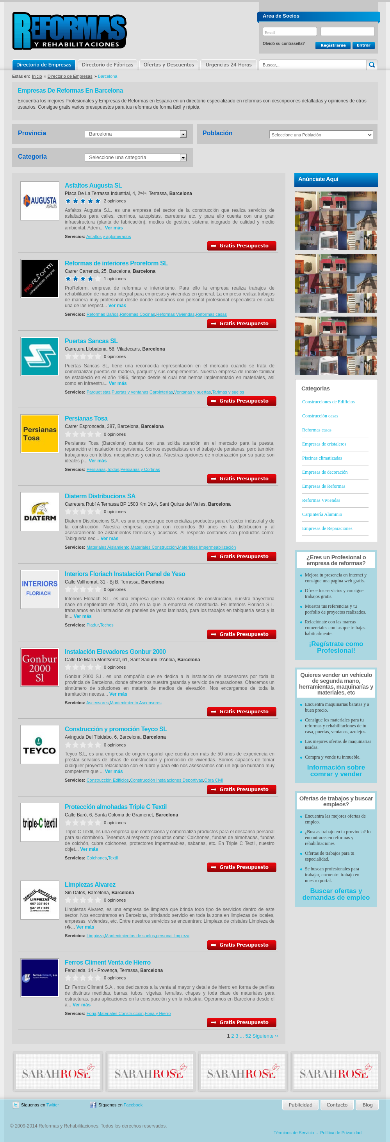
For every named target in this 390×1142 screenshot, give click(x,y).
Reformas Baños (103, 314)
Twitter (52, 1105)
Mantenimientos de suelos (130, 935)
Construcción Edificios (108, 780)
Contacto (336, 1105)
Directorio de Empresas (44, 64)
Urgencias (228, 64)
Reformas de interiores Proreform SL (116, 263)
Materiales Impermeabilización (207, 547)
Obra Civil (213, 780)
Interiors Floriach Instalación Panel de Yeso (125, 574)
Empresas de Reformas (323, 486)
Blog (366, 1105)
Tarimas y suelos (228, 392)
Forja (91, 1013)
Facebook (133, 1105)
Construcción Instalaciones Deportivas (166, 780)
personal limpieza (173, 935)
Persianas (96, 469)
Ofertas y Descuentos (168, 64)
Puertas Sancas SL (91, 341)
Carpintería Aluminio (322, 514)
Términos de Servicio (294, 1132)
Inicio (37, 76)
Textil (113, 858)
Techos (107, 625)
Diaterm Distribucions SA (100, 496)
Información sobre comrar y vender (336, 771)
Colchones (97, 858)
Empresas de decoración (325, 472)
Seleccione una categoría (117, 157)
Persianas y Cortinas (140, 469)
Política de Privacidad (341, 1132)
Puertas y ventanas (130, 392)
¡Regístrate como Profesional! (336, 647)
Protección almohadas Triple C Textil (116, 807)
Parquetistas (98, 392)
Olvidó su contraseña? (284, 43)
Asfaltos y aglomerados (108, 236)
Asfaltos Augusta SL (93, 185)
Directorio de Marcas (107, 64)
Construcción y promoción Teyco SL (116, 729)
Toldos (113, 469)
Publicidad (300, 1105)
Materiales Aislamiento (108, 547)
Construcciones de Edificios (328, 402)
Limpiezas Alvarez (90, 884)
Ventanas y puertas (192, 392)
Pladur (93, 625)
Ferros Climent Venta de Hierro (108, 962)
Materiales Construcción (154, 547)
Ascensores (97, 702)
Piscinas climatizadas (322, 458)
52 (248, 1036)
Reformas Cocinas (137, 314)
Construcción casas (320, 416)
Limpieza (95, 935)
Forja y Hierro (158, 1013)
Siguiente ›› (265, 1036)
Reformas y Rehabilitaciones (69, 31)
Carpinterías (161, 392)
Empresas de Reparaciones (327, 528)
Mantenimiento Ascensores (136, 702)
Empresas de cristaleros (324, 444)
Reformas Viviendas (175, 314)
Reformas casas (211, 314)
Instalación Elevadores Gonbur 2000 (115, 651)
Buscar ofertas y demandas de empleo (336, 894)
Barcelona (100, 134)
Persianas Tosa (86, 418)
